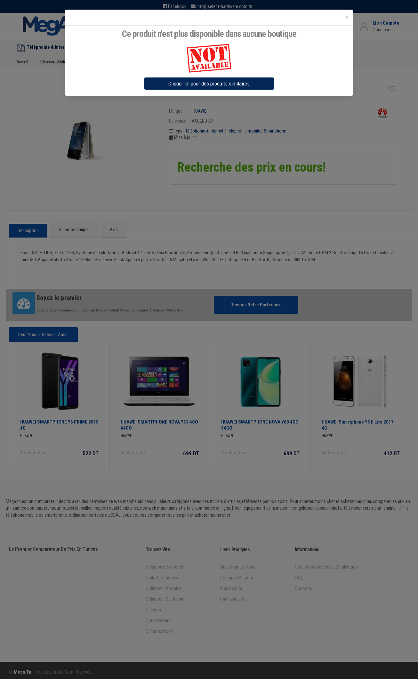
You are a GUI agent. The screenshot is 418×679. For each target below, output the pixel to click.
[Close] (346, 17)
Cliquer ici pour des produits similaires (209, 83)
